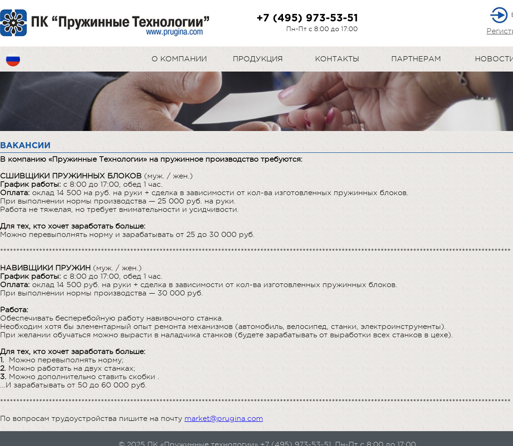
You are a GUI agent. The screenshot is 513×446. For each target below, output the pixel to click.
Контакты (337, 59)
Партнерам (416, 59)
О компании (179, 59)
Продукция (258, 59)
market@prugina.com (223, 418)
